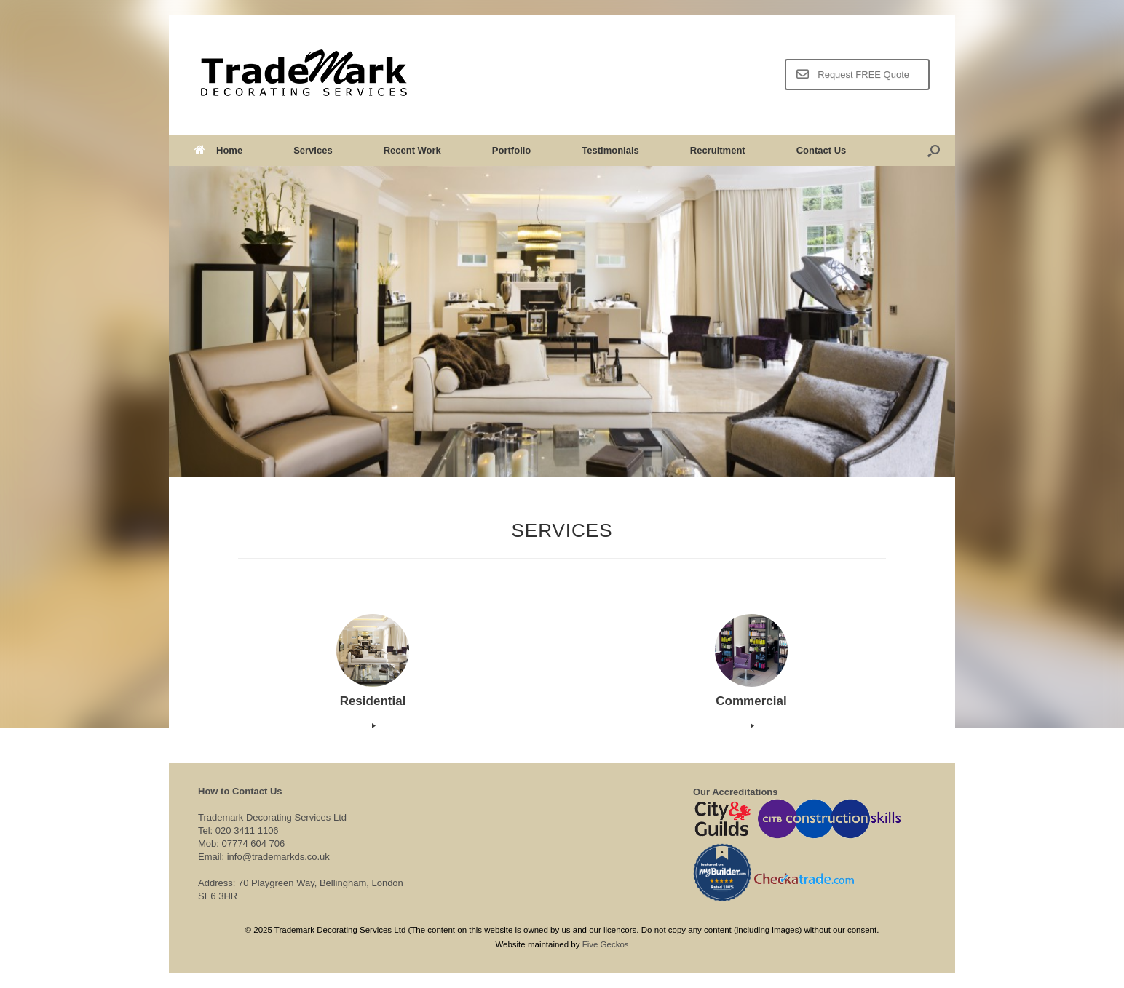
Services (313, 150)
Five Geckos (605, 944)
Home (218, 150)
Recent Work (412, 150)
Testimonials (610, 150)
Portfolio (511, 150)
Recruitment (717, 150)
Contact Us (821, 150)
